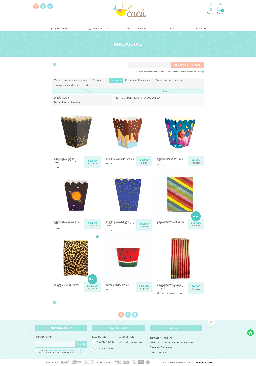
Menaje (116, 80)
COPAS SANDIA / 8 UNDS (117, 285)
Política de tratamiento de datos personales (172, 342)
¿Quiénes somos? (60, 28)
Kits (89, 85)
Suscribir (81, 344)
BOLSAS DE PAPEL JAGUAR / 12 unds (67, 286)
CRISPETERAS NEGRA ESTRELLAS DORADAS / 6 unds (66, 161)
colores (165, 91)
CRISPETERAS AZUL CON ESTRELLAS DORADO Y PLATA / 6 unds (119, 224)
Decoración (100, 80)
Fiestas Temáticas (138, 28)
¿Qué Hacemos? (98, 28)
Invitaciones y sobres (76, 80)
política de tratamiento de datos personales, (68, 350)
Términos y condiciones (162, 337)
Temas (90, 91)
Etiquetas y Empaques (138, 80)
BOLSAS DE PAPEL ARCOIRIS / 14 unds (171, 223)
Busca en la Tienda (187, 64)
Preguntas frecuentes (161, 347)
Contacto (200, 28)
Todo (57, 80)
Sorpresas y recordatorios (171, 80)
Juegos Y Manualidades (68, 85)
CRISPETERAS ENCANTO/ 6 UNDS (170, 160)
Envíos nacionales (159, 351)
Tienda (172, 28)
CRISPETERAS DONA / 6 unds (119, 159)
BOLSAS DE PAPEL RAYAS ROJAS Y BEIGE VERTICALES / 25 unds (171, 287)
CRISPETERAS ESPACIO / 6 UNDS (66, 223)
